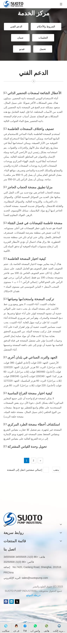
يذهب (56, 469)
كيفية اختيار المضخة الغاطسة (27, 259)
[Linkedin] (11, 601)
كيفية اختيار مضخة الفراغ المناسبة (30, 393)
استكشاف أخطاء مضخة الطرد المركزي (34, 424)
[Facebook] (6, 601)
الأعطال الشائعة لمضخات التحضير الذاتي (34, 93)
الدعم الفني (16, 26)
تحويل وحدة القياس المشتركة (27, 446)
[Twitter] (17, 601)
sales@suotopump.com (35, 577)
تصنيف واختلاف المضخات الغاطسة (31, 129)
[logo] (23, 513)
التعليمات (43, 37)
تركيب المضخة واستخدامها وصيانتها (31, 299)
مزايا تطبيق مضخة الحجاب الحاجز (30, 187)
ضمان (20, 37)
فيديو (21, 49)
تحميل (42, 49)
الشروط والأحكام (46, 26)
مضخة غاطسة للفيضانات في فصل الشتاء (35, 223)
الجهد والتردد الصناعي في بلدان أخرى (32, 357)
